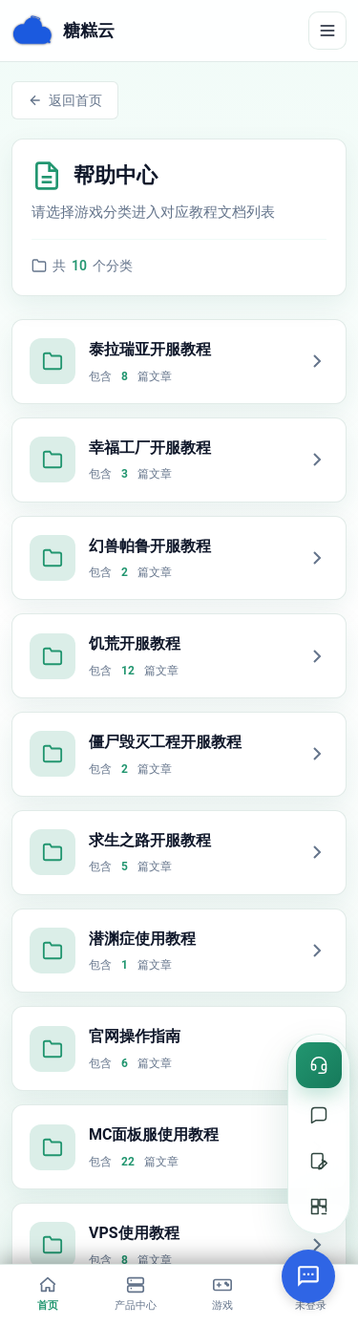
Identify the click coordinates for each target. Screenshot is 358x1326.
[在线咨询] (319, 1065)
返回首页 (65, 100)
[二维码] (319, 1206)
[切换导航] (327, 30)
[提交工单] (319, 1161)
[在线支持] (319, 1115)
